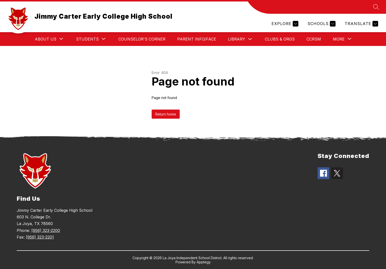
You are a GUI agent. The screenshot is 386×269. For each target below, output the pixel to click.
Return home (165, 114)
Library (236, 39)
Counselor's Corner (141, 39)
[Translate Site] (360, 24)
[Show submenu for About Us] (45, 39)
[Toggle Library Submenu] (250, 39)
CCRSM (313, 39)
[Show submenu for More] (339, 39)
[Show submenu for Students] (87, 39)
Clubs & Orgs (280, 39)
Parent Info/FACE (196, 39)
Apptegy (204, 262)
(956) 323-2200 (45, 230)
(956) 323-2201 (40, 237)
